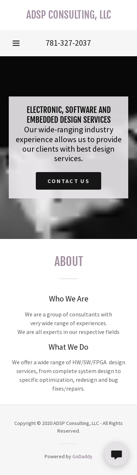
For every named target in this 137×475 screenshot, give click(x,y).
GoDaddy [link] (82, 456)
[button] (16, 43)
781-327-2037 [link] (68, 43)
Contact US (68, 181)
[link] (68, 15)
